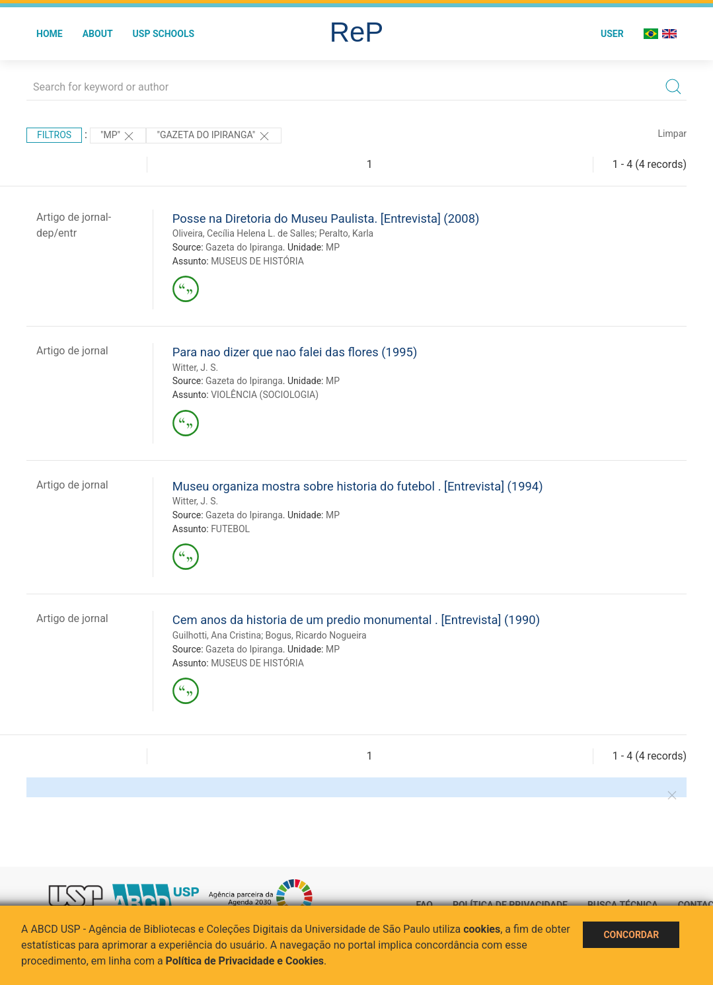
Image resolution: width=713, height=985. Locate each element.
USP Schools (164, 33)
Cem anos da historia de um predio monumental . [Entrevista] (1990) (356, 620)
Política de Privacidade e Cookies (245, 961)
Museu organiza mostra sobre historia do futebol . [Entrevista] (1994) (357, 486)
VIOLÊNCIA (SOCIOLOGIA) (265, 394)
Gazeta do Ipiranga (244, 247)
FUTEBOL (230, 529)
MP (333, 247)
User (612, 33)
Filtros (54, 135)
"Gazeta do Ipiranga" (213, 136)
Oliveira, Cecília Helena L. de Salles (243, 233)
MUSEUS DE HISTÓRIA (257, 261)
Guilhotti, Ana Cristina (216, 635)
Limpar (672, 133)
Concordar (631, 934)
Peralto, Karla (346, 233)
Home (49, 33)
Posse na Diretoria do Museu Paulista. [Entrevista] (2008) (326, 218)
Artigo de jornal (72, 350)
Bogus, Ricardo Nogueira (316, 635)
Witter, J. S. (195, 367)
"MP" (118, 136)
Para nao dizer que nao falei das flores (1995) (295, 352)
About (98, 33)
